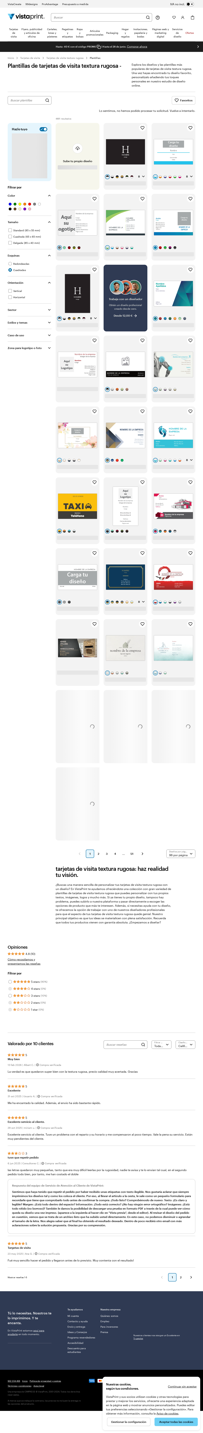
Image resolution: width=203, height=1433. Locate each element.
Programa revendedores (81, 1327)
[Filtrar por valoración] (161, 1035)
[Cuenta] (183, 17)
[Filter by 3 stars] (10, 986)
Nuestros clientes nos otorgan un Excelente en (156, 1327)
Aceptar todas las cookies (176, 1421)
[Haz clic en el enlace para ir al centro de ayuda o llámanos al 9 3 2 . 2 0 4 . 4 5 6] (158, 17)
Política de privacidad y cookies (45, 1371)
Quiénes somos (109, 1306)
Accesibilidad (75, 1333)
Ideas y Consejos (77, 1322)
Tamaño (13, 212)
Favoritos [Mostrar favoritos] (184, 100)
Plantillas (95, 57)
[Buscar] (147, 17)
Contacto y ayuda (77, 1311)
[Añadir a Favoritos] (142, 118)
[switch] (184, 4)
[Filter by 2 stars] (10, 993)
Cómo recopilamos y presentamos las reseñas (24, 951)
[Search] (143, 1034)
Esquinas (14, 245)
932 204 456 (14, 1371)
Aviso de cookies (167, 1413)
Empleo (104, 1311)
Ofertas (189, 32)
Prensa (104, 1322)
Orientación (15, 272)
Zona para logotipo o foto (25, 338)
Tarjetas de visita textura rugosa (65, 57)
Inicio (11, 57)
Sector (12, 300)
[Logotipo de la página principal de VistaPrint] (26, 17)
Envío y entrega (76, 1316)
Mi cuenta (73, 1306)
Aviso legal (38, 1376)
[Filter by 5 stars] (10, 972)
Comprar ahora (137, 46)
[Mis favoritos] (174, 17)
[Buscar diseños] (47, 100)
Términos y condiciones (19, 1376)
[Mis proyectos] (166, 17)
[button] (79, 844)
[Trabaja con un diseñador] (125, 288)
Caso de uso (16, 325)
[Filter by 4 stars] (10, 979)
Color (11, 185)
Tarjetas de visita (30, 57)
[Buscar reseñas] (122, 1035)
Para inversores (109, 1316)
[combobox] (99, 17)
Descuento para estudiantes (76, 1340)
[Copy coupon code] (99, 47)
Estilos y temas (17, 312)
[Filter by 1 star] (10, 1000)
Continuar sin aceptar (182, 1386)
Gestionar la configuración (128, 1421)
